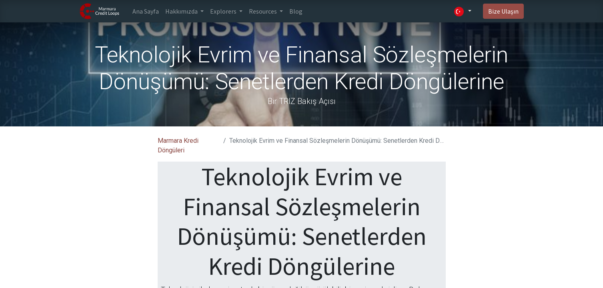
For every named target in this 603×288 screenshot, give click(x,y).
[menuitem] (145, 11)
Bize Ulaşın (503, 11)
